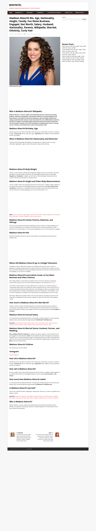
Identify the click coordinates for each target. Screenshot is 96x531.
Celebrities (40, 12)
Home (10, 12)
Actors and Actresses (54, 12)
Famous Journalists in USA (31, 34)
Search (63, 17)
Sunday (21, 34)
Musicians (29, 12)
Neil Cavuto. (52, 282)
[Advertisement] (34, 99)
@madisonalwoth (14, 355)
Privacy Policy (79, 12)
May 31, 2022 (14, 34)
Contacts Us (68, 12)
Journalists (18, 12)
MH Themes (29, 449)
